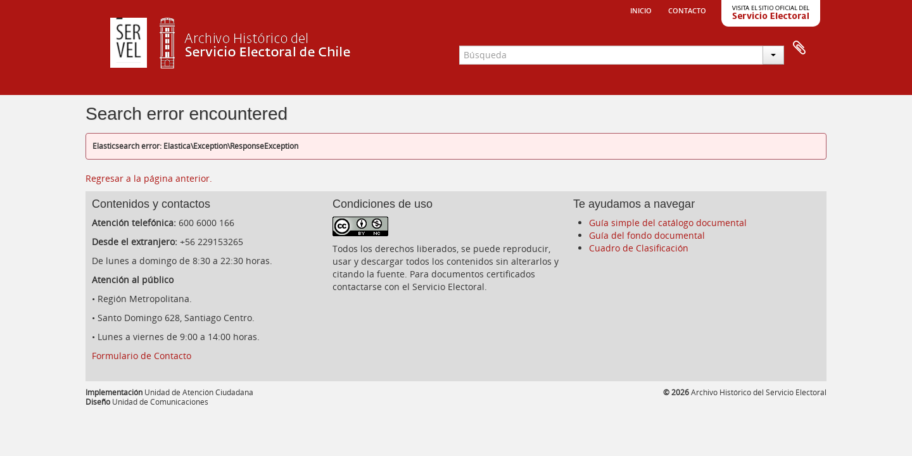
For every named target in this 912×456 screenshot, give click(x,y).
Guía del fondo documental (647, 235)
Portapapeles (799, 48)
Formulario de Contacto (141, 356)
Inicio (641, 9)
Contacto (687, 9)
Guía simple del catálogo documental (668, 223)
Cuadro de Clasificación (638, 248)
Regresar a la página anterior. (149, 178)
